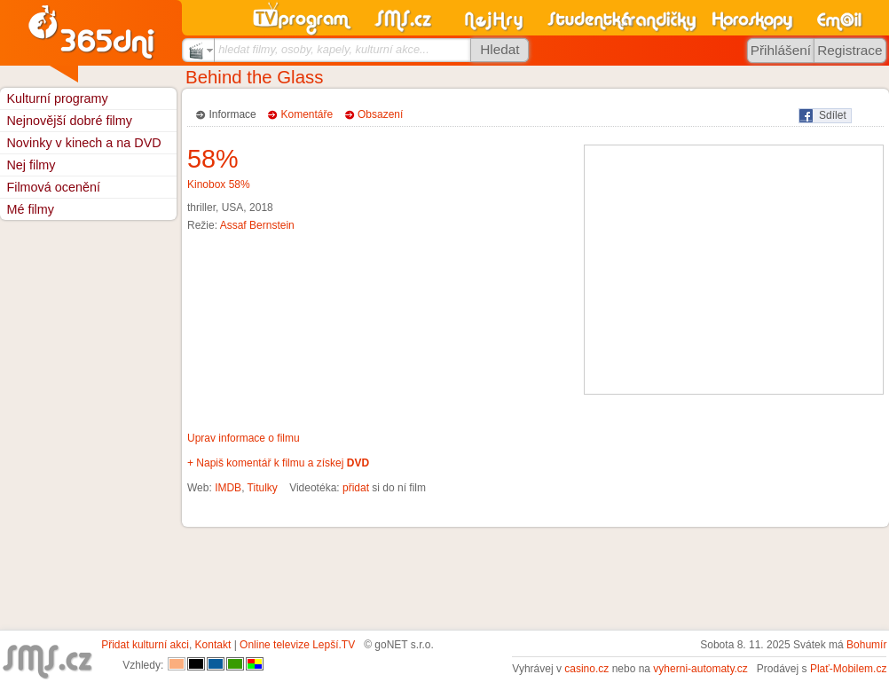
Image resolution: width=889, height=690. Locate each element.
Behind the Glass (254, 77)
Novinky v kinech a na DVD (83, 143)
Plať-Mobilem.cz (848, 669)
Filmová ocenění (53, 187)
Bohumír (866, 645)
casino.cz (586, 669)
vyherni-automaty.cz (700, 669)
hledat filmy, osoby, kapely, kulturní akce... (323, 49)
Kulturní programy (56, 98)
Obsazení (380, 114)
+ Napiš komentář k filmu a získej (278, 463)
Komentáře (307, 114)
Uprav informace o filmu (243, 438)
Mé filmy (30, 209)
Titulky (263, 488)
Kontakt (213, 645)
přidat (355, 488)
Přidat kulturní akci (145, 645)
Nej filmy (30, 165)
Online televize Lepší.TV (297, 645)
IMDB (228, 488)
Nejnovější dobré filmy (69, 121)
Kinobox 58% (218, 184)
